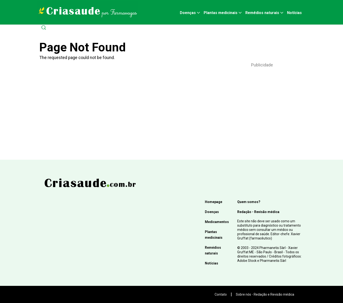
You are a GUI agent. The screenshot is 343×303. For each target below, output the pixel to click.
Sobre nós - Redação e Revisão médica (265, 294)
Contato (221, 294)
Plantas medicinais (220, 12)
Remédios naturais (262, 12)
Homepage (213, 202)
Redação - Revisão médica (258, 212)
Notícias (294, 12)
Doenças (188, 12)
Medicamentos (217, 222)
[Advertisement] (262, 107)
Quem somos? (248, 202)
